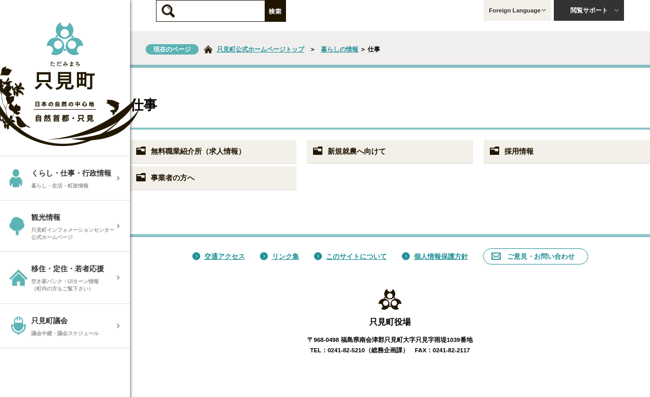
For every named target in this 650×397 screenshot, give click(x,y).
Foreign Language (517, 10)
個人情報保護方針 (435, 256)
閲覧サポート (594, 10)
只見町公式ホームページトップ (260, 49)
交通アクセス (218, 256)
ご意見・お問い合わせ (533, 256)
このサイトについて (350, 256)
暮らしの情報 (339, 49)
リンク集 (279, 256)
